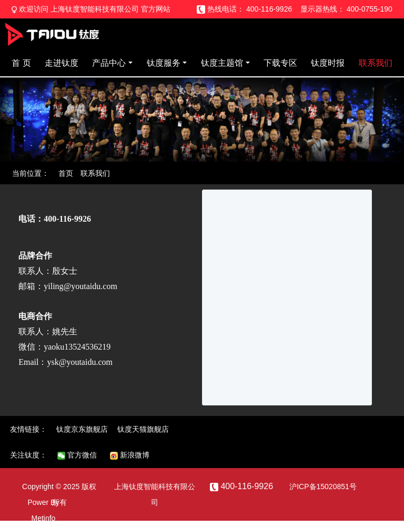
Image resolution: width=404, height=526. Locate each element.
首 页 (21, 62)
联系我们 (375, 62)
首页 (65, 173)
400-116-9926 (269, 9)
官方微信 (77, 455)
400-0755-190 (369, 9)
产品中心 (109, 62)
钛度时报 (328, 62)
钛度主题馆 (222, 62)
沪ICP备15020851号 (323, 486)
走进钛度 (61, 62)
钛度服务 (163, 62)
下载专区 (280, 62)
